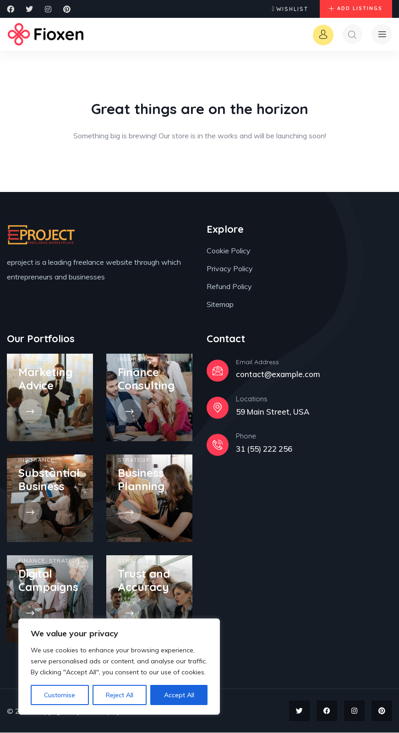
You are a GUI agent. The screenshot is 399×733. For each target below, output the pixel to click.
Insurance (136, 359)
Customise (59, 695)
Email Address (257, 362)
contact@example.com (278, 374)
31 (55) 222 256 (264, 449)
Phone (246, 436)
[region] (119, 666)
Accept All (179, 695)
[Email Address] (218, 371)
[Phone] (218, 445)
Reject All (119, 695)
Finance (31, 561)
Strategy (34, 359)
